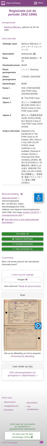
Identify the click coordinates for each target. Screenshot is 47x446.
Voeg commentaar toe (23, 249)
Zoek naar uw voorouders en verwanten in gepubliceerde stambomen (22, 426)
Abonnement (10, 402)
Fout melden (22, 234)
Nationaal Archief (9, 198)
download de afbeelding (23, 356)
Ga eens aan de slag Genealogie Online (22, 435)
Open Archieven (13, 3)
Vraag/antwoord (11, 406)
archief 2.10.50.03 (31, 212)
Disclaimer (9, 410)
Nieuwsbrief (32, 403)
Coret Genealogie (10, 443)
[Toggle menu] (38, 3)
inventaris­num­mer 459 (12, 215)
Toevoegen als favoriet (22, 244)
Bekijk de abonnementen (30, 286)
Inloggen (22, 279)
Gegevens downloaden (22, 239)
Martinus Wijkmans (12, 27)
